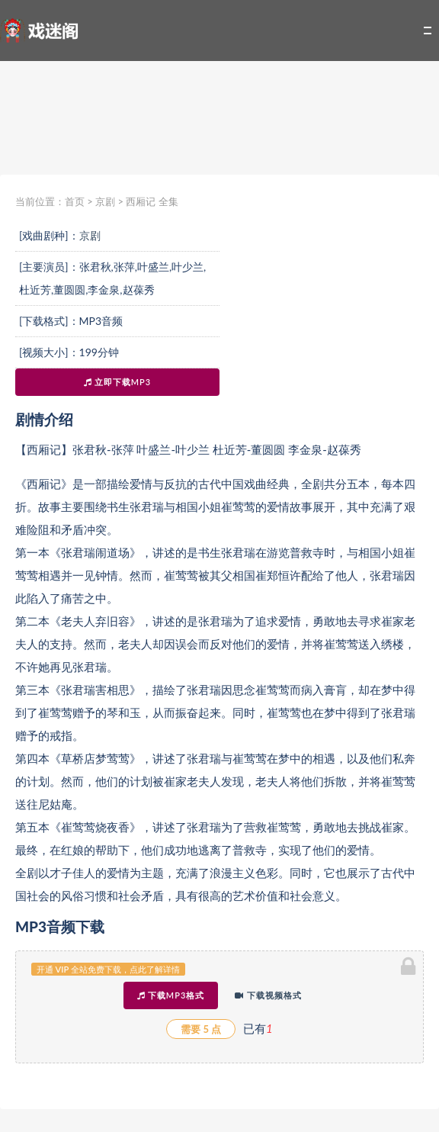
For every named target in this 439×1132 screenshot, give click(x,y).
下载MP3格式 (170, 995)
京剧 (105, 201)
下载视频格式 (268, 995)
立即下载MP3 (117, 382)
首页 (75, 201)
